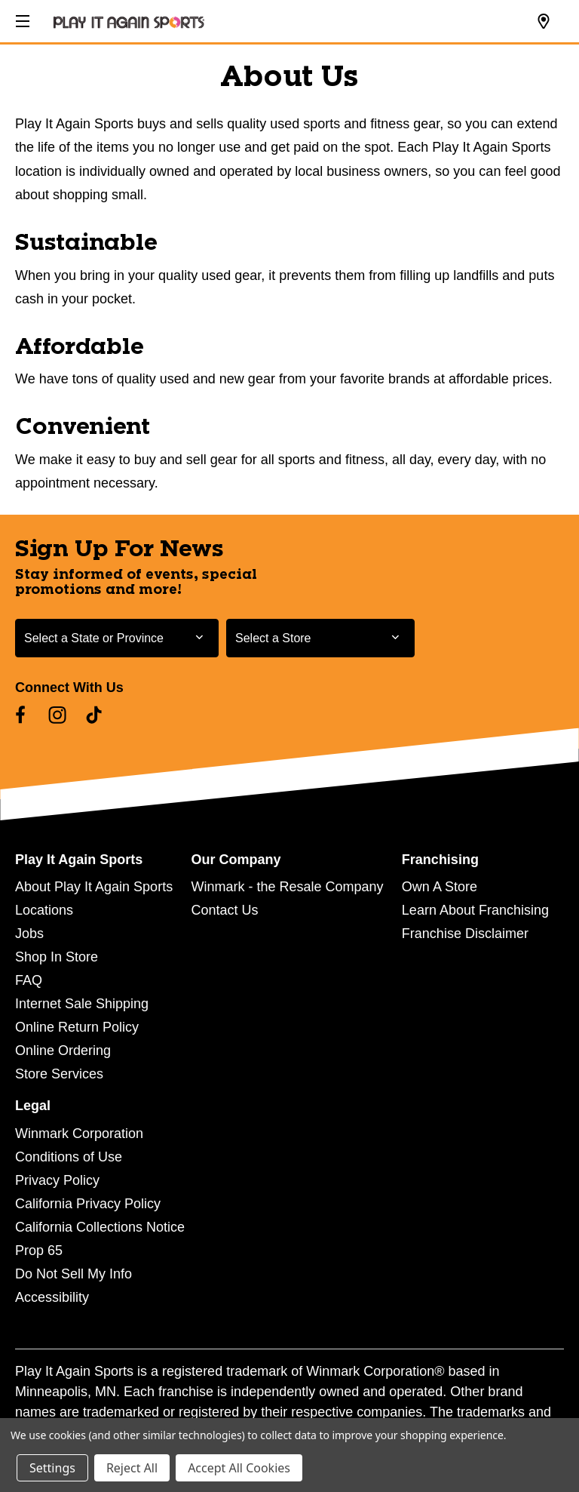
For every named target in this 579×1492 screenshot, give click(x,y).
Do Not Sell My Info (73, 1273)
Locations (44, 910)
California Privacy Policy (88, 1203)
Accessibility (52, 1297)
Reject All (132, 1468)
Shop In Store (56, 956)
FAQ (28, 980)
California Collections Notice (100, 1227)
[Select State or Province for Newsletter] (117, 638)
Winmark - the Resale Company (287, 886)
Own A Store (439, 886)
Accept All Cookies (239, 1468)
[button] (21, 19)
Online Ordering (63, 1050)
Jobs (29, 933)
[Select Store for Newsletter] (320, 638)
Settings (52, 1468)
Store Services (59, 1073)
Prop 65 (39, 1250)
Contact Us (224, 910)
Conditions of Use (68, 1156)
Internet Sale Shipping (82, 1003)
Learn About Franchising (475, 910)
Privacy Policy (57, 1180)
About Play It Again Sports (94, 886)
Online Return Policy (77, 1027)
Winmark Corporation (79, 1133)
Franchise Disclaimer (465, 933)
